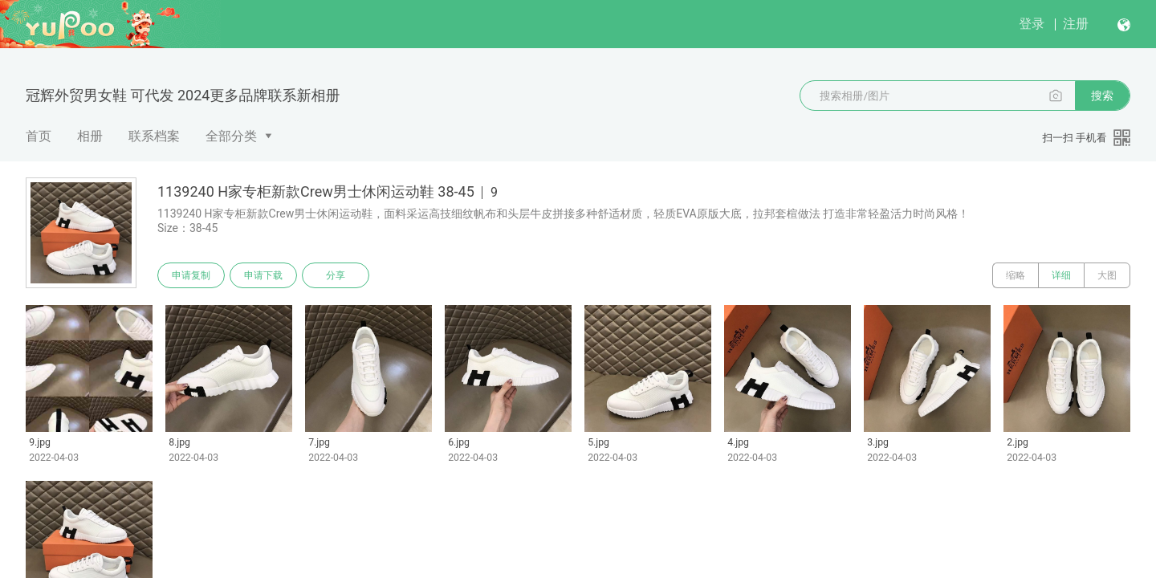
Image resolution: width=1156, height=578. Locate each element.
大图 (1107, 275)
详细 (1061, 275)
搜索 (1102, 95)
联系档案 (154, 136)
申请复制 (191, 275)
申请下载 (263, 275)
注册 (1076, 23)
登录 (1031, 23)
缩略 (1015, 275)
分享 (335, 275)
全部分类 (231, 136)
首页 (38, 136)
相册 (90, 136)
